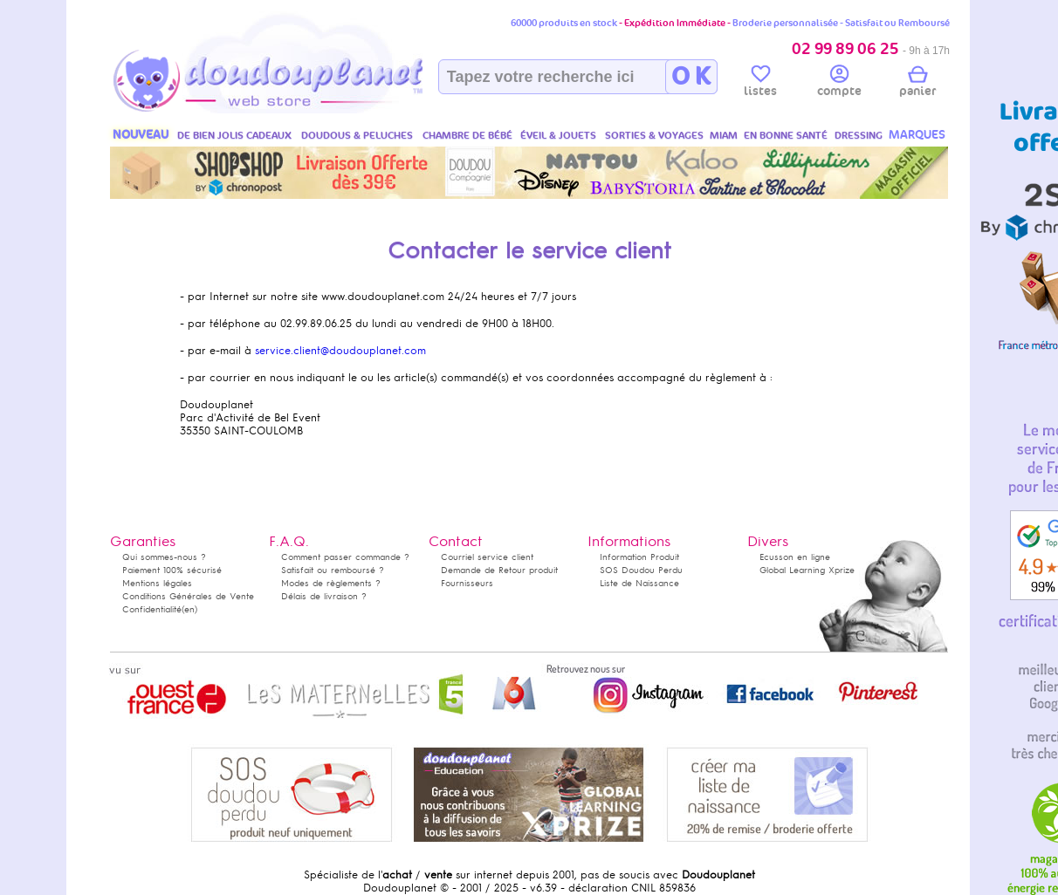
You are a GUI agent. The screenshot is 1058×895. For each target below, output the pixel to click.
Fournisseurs (467, 583)
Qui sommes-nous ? (164, 557)
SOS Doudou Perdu (641, 570)
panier (917, 84)
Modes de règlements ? (331, 583)
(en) (189, 609)
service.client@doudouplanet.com (340, 351)
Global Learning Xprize (807, 570)
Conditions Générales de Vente (188, 596)
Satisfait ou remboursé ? (332, 570)
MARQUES (917, 134)
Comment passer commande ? (345, 557)
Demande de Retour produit (499, 570)
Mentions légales (157, 583)
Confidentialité (152, 609)
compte (839, 84)
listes (760, 84)
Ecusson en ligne (794, 557)
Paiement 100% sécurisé (172, 570)
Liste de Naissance (639, 583)
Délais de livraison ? (324, 596)
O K (691, 76)
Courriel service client (487, 557)
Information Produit (639, 557)
